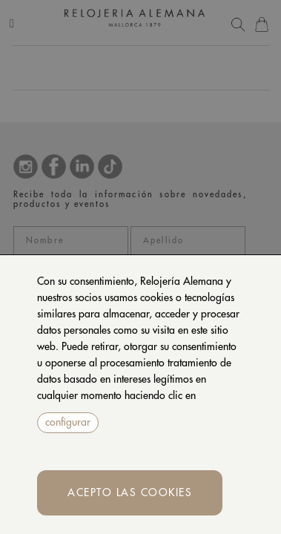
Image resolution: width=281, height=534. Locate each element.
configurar (67, 422)
